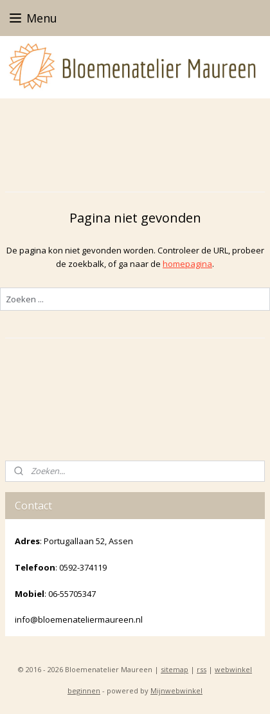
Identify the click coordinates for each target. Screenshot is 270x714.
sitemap (174, 669)
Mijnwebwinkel (176, 690)
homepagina (187, 264)
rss (201, 669)
